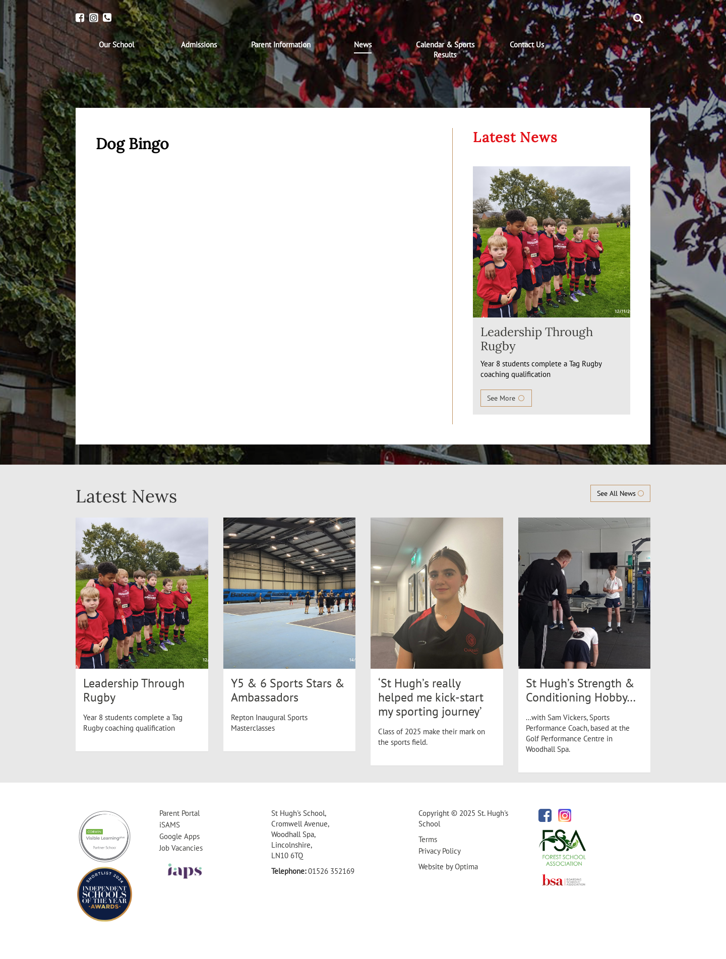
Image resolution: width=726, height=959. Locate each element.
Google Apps (179, 836)
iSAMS (169, 824)
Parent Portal (179, 813)
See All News (620, 493)
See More (506, 398)
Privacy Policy (439, 851)
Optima (466, 866)
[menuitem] (117, 44)
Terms (427, 839)
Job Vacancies (181, 848)
